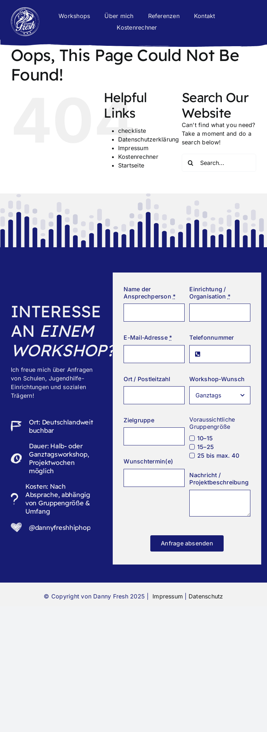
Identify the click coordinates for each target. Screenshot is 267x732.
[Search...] (219, 163)
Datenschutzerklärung (148, 139)
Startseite (131, 165)
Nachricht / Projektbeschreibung (219, 478)
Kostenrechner (138, 156)
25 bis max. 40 (218, 455)
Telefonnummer (211, 337)
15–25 (205, 446)
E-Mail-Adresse (148, 337)
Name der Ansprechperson (150, 293)
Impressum (133, 148)
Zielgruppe (139, 420)
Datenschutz (206, 596)
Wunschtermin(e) (148, 461)
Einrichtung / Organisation (209, 293)
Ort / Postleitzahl (147, 379)
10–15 (205, 438)
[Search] (191, 163)
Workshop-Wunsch (217, 379)
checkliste (132, 130)
